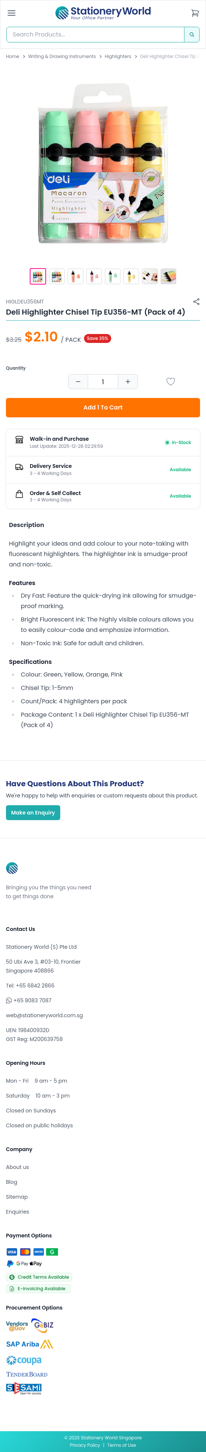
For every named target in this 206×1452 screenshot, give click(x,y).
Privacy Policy (85, 1445)
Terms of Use (121, 1445)
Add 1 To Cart (103, 407)
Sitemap (17, 1197)
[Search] (192, 34)
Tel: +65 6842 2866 (30, 985)
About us (17, 1167)
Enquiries (17, 1211)
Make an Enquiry (33, 812)
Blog (11, 1182)
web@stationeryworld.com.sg (44, 1015)
